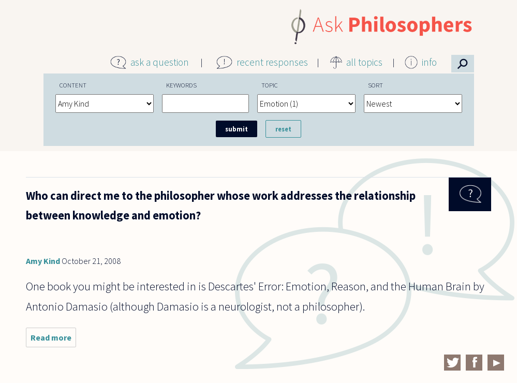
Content (73, 85)
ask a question (159, 62)
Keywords (181, 85)
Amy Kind (43, 261)
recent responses (272, 62)
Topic (269, 85)
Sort (375, 85)
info (429, 62)
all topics (364, 62)
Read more (53, 339)
